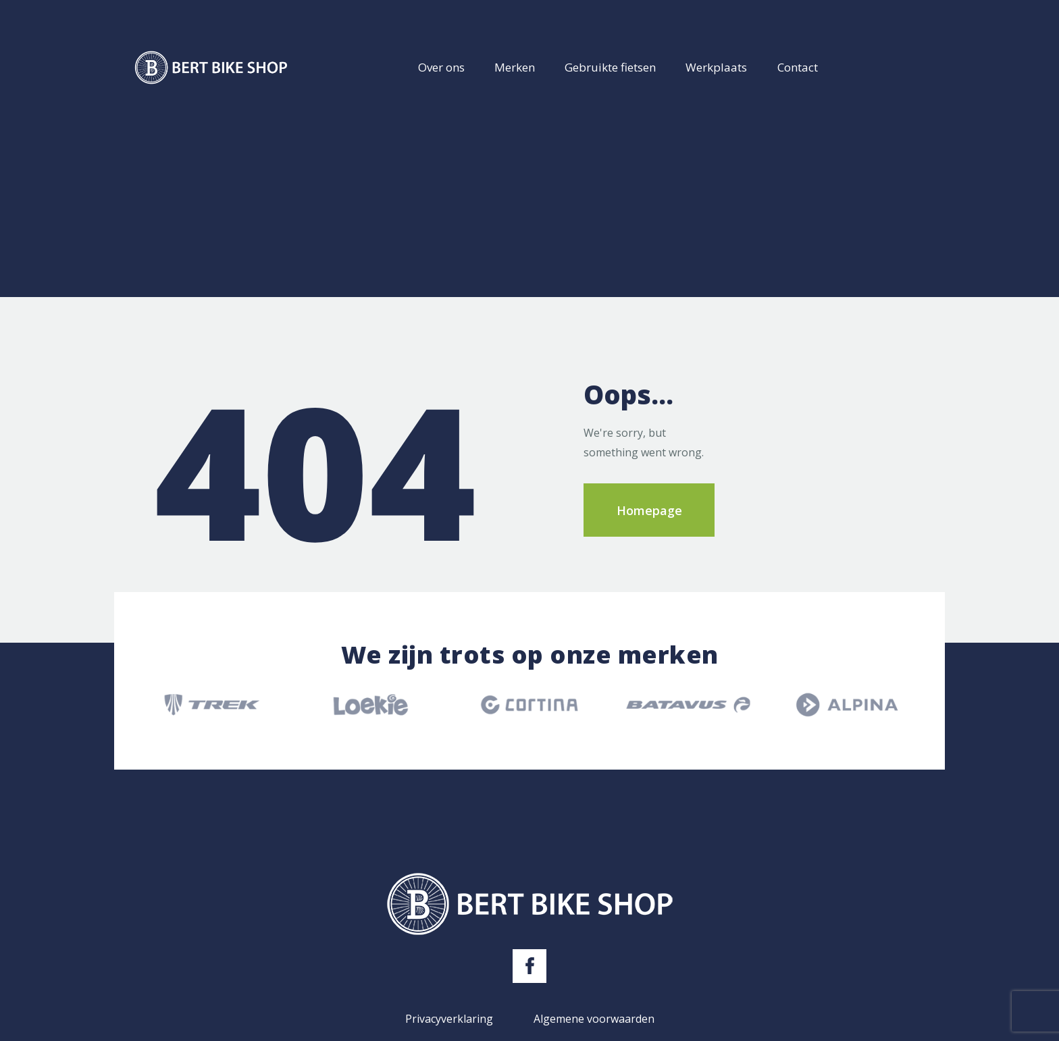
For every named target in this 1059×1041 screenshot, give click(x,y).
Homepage (649, 510)
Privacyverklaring (449, 1018)
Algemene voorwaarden (594, 1018)
